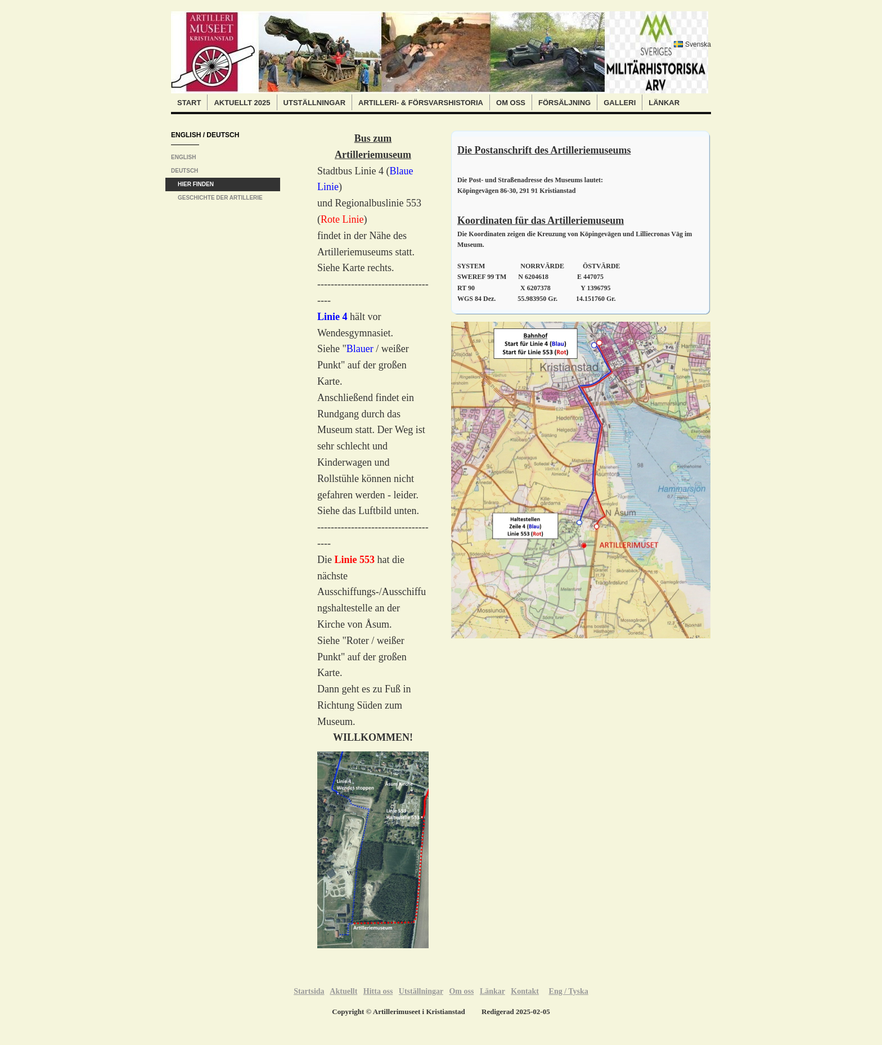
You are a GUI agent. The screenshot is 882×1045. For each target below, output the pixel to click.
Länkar (664, 102)
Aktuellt (343, 991)
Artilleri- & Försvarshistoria (420, 102)
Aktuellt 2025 (242, 102)
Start (189, 102)
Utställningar (315, 102)
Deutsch (184, 171)
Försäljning (564, 102)
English (183, 157)
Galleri (620, 102)
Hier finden (196, 184)
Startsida (309, 991)
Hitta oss (378, 991)
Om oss (510, 102)
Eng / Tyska (568, 991)
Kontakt (525, 991)
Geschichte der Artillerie (220, 198)
